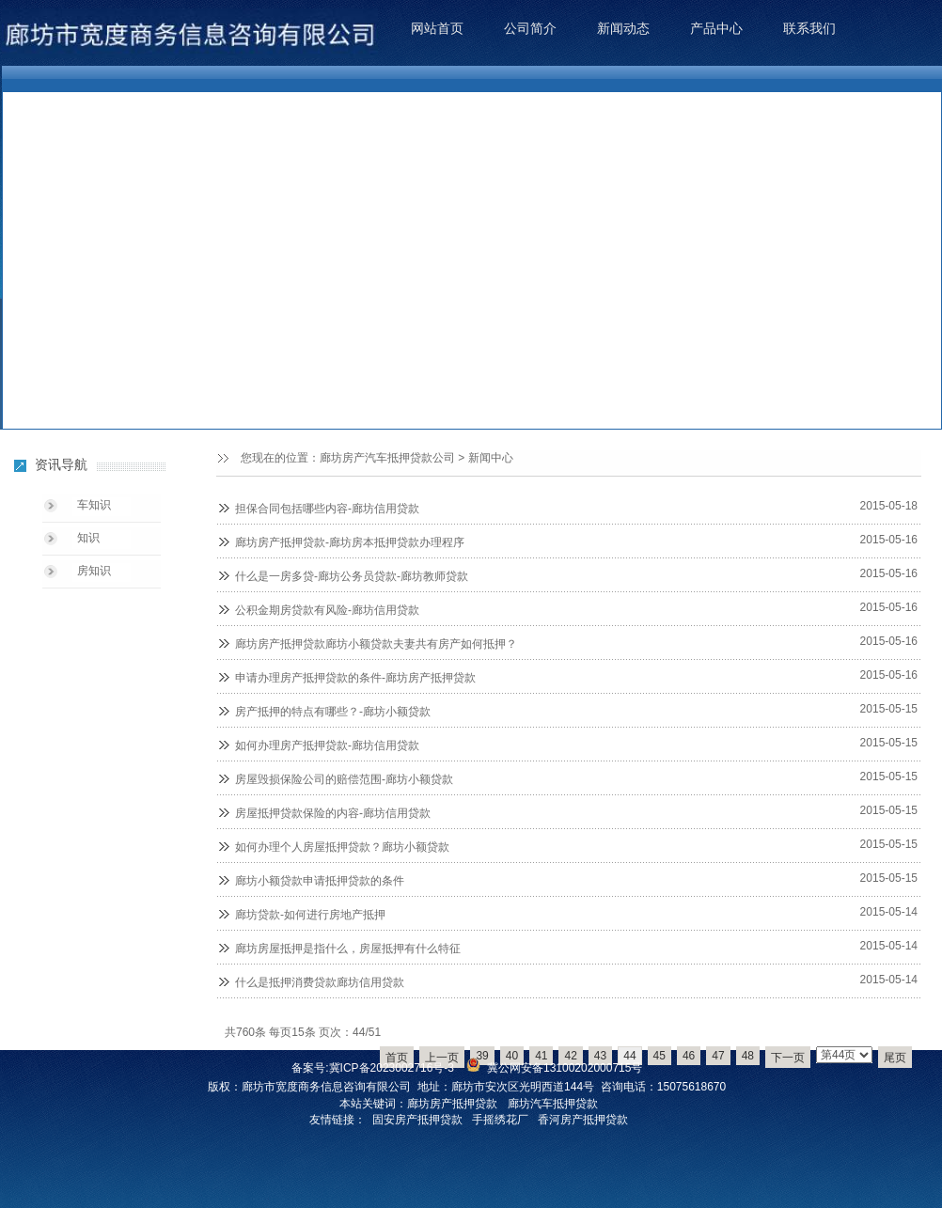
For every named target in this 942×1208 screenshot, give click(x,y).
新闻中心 (490, 457)
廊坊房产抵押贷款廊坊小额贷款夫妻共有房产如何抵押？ (376, 644)
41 (541, 1055)
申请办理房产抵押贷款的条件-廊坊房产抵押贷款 (355, 677)
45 (659, 1055)
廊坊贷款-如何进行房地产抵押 (310, 914)
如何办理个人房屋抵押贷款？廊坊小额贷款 (342, 847)
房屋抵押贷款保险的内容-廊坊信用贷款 (333, 813)
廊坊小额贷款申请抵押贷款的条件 (319, 880)
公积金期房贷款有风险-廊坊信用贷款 (327, 610)
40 (512, 1055)
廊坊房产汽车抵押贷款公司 (387, 457)
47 (718, 1055)
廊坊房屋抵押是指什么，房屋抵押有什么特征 (348, 948)
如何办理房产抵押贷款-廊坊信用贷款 (327, 745)
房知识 (94, 570)
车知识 (94, 504)
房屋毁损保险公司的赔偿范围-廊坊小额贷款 (344, 779)
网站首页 (437, 28)
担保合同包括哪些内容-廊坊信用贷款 (327, 508)
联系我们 (809, 28)
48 (748, 1055)
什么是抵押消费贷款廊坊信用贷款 (319, 982)
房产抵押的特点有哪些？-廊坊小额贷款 (333, 711)
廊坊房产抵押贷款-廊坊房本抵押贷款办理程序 (349, 542)
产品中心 (716, 28)
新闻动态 (623, 28)
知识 (88, 537)
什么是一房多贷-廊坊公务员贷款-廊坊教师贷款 (351, 576)
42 (570, 1055)
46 (689, 1055)
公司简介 (530, 28)
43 (600, 1055)
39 (482, 1055)
